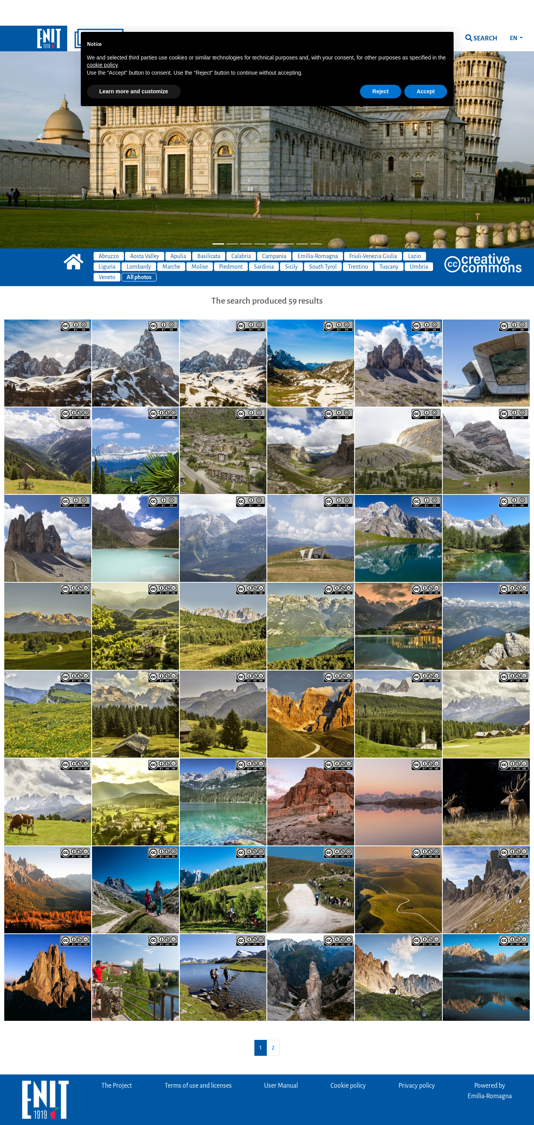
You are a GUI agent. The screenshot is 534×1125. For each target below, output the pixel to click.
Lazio (414, 230)
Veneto (107, 251)
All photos (139, 251)
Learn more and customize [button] (133, 66)
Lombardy (139, 241)
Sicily (291, 241)
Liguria (107, 241)
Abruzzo (109, 230)
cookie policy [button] (102, 39)
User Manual (281, 1060)
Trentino (358, 241)
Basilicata (208, 230)
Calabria (241, 230)
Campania (274, 230)
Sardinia (264, 241)
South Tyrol (323, 241)
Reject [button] (380, 66)
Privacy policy (416, 1060)
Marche (171, 241)
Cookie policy (348, 1060)
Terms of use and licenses (198, 1060)
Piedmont (231, 241)
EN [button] (514, 12)
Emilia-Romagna (317, 230)
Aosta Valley (144, 230)
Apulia (178, 230)
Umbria (419, 241)
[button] (40, 111)
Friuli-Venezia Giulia (373, 230)
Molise (199, 241)
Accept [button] (426, 66)
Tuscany (388, 241)
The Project (116, 1060)
